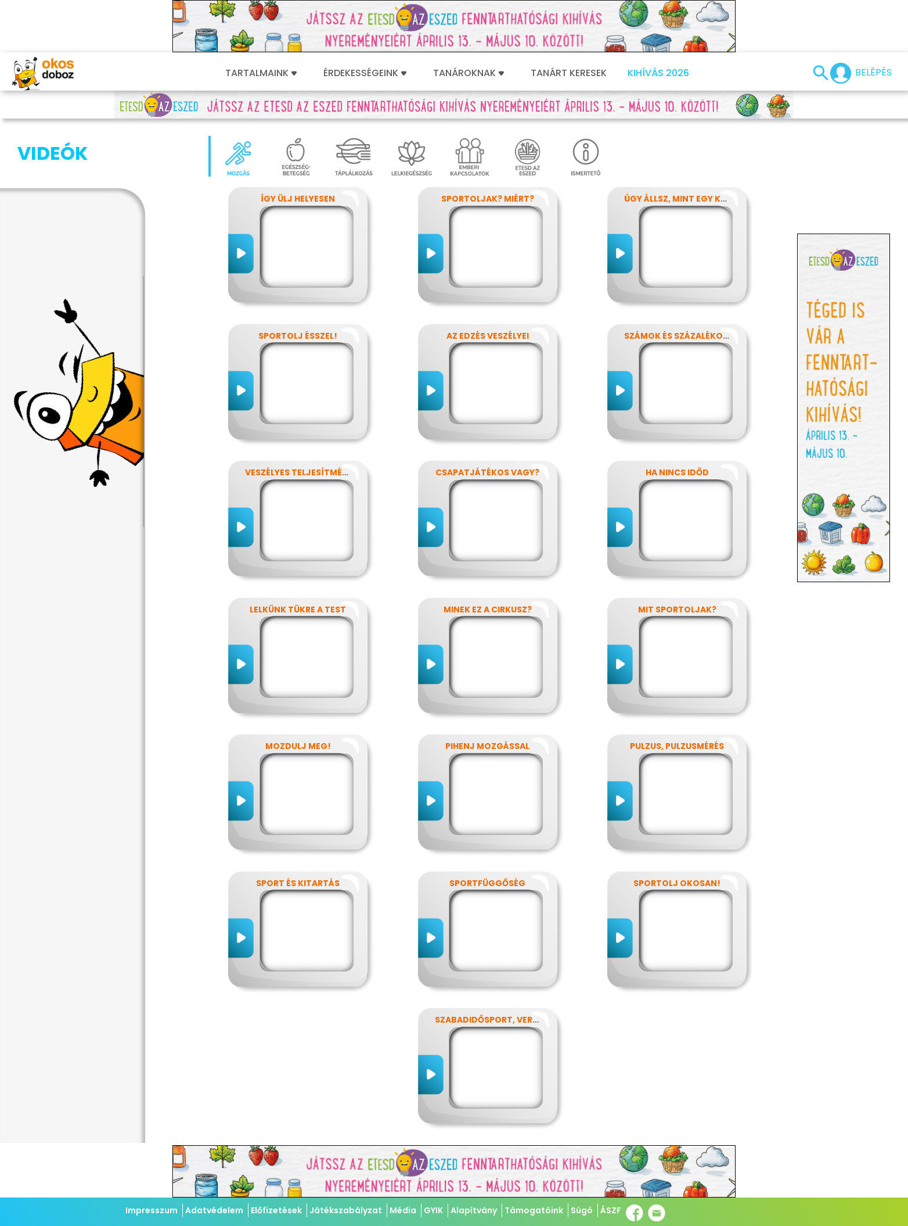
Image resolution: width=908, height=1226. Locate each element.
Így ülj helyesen (298, 199)
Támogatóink (534, 1210)
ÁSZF (610, 1210)
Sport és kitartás (298, 883)
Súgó (582, 1210)
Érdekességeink (364, 73)
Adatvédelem (214, 1210)
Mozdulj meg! (298, 746)
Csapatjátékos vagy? (487, 472)
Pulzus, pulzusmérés (677, 746)
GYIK (433, 1210)
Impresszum (151, 1210)
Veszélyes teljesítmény (299, 472)
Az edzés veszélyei (487, 336)
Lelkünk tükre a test (298, 609)
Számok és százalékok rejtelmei (699, 336)
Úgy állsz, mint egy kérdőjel (690, 199)
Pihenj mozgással (487, 746)
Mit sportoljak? (677, 609)
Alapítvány (474, 1210)
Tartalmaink (261, 73)
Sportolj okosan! (676, 883)
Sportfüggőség (487, 883)
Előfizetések (276, 1210)
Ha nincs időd (677, 472)
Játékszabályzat (345, 1210)
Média (403, 1210)
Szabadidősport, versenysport (508, 1020)
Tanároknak (468, 73)
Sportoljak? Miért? (487, 199)
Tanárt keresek (569, 73)
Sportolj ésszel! (297, 336)
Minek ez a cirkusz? (488, 609)
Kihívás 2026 (658, 73)
